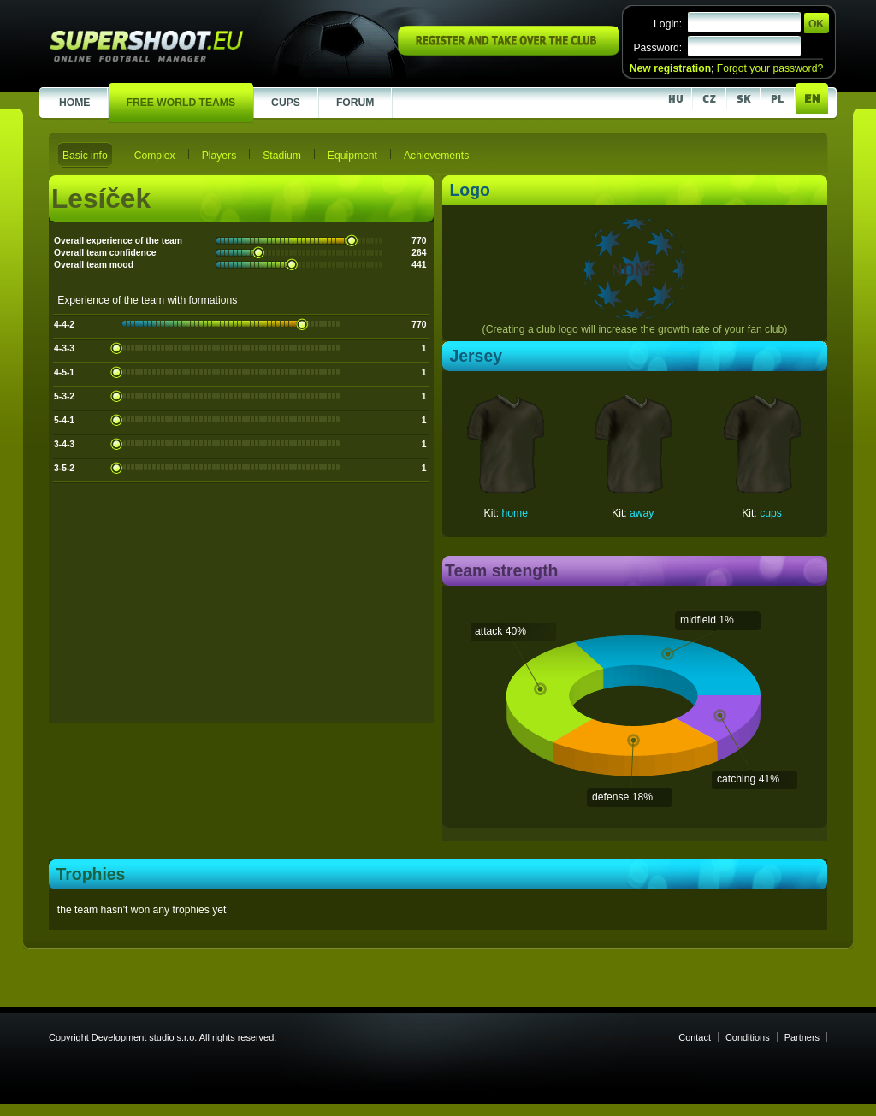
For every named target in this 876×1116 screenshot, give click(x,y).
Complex (154, 156)
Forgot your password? (770, 68)
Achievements (436, 156)
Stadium (282, 156)
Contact (694, 1037)
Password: (657, 48)
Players (219, 156)
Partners (802, 1037)
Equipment (352, 156)
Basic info (85, 156)
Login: (668, 24)
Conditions (747, 1037)
